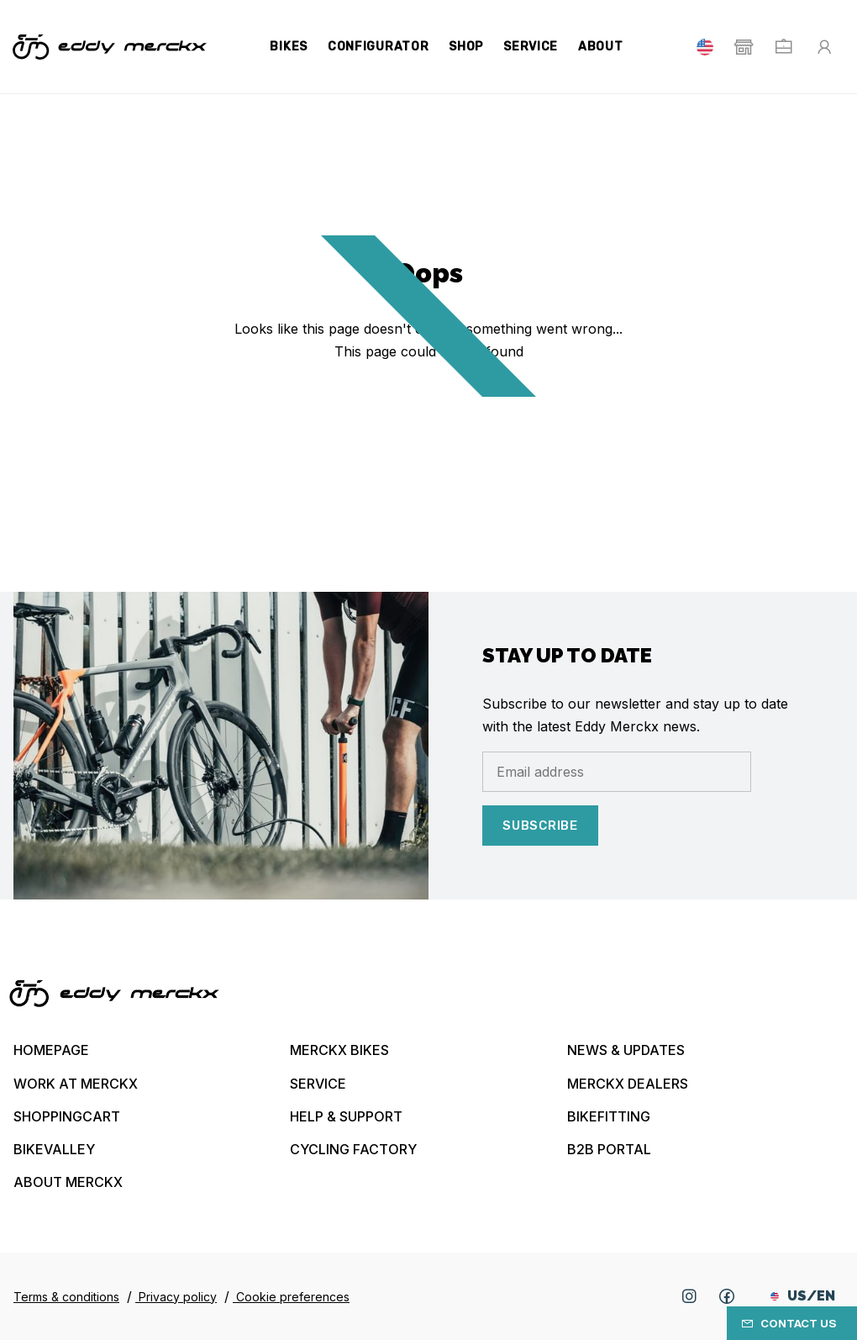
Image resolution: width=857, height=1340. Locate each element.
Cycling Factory (353, 1149)
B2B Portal (609, 1149)
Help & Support (346, 1116)
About (600, 47)
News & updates (626, 1050)
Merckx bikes (339, 1050)
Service (530, 47)
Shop (466, 47)
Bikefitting (608, 1116)
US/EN (802, 1296)
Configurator (378, 47)
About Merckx (68, 1182)
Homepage (51, 1050)
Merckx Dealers (627, 1083)
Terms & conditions (66, 1297)
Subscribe (540, 825)
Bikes (289, 47)
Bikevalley (54, 1149)
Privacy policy (176, 1297)
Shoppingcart (66, 1116)
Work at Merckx (75, 1083)
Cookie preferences (291, 1297)
